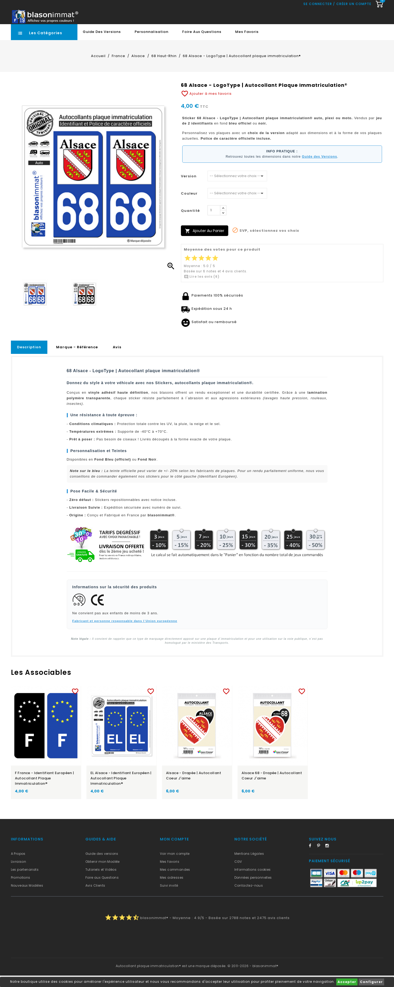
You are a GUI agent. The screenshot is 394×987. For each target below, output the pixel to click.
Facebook (312, 858)
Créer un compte (353, 28)
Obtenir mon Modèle (102, 873)
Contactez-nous (248, 897)
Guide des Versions (102, 43)
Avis (117, 358)
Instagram (328, 858)
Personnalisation (151, 43)
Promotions (20, 889)
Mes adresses (172, 889)
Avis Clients (95, 897)
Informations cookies (252, 881)
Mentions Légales (249, 865)
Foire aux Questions (201, 43)
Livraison (18, 873)
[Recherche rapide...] (179, 16)
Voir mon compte (175, 865)
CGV (238, 873)
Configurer (371, 982)
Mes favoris (247, 43)
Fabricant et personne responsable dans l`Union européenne (124, 632)
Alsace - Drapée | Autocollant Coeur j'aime (193, 787)
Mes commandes (175, 881)
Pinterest (320, 858)
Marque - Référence (77, 358)
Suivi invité (169, 897)
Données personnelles (253, 889)
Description (29, 358)
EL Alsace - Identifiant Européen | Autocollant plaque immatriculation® (121, 789)
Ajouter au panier (204, 242)
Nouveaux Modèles (27, 897)
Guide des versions (101, 865)
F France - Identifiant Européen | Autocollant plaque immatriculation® (44, 789)
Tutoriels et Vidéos (101, 881)
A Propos (18, 865)
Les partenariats (25, 881)
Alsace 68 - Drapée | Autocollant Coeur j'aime (272, 787)
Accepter (347, 982)
